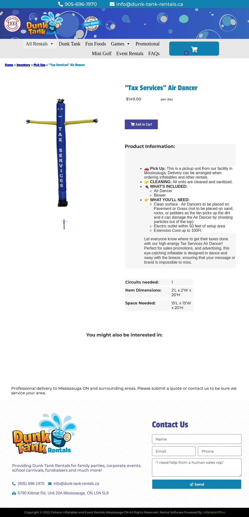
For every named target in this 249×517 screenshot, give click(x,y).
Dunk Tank (69, 43)
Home (9, 65)
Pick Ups (39, 65)
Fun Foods (95, 43)
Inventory (23, 65)
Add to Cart (141, 124)
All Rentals (40, 44)
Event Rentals (129, 53)
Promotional (147, 43)
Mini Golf (102, 53)
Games (121, 44)
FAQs (154, 53)
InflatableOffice (214, 512)
